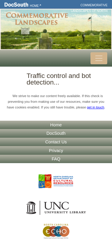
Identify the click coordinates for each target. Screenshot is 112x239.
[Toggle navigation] (98, 58)
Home (34, 5)
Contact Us (56, 142)
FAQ (56, 159)
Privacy (56, 150)
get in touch (95, 107)
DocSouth (56, 133)
